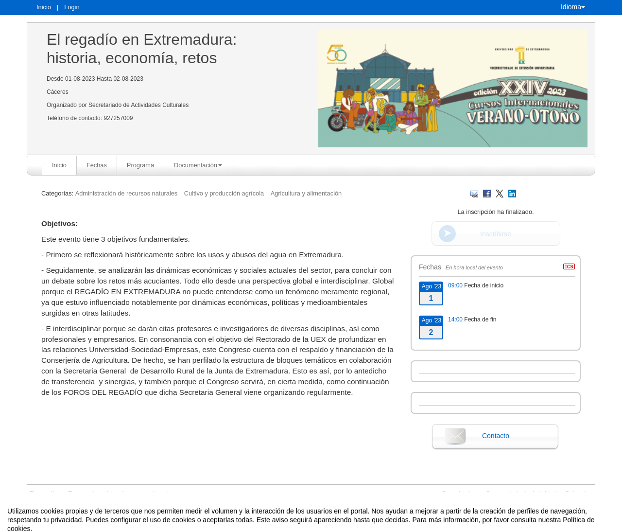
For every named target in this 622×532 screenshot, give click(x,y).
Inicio (43, 7)
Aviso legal (209, 523)
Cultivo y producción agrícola (224, 193)
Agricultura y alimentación (306, 193)
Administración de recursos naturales (127, 193)
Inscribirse (495, 234)
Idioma (573, 7)
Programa (140, 165)
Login (71, 7)
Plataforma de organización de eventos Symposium (316, 523)
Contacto (495, 436)
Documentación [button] (198, 165)
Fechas (96, 165)
